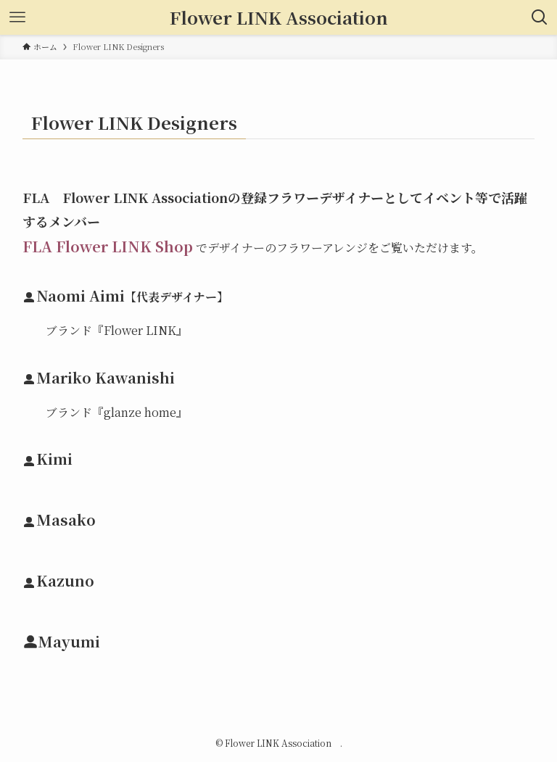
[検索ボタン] (539, 17)
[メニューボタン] (17, 17)
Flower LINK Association (283, 17)
